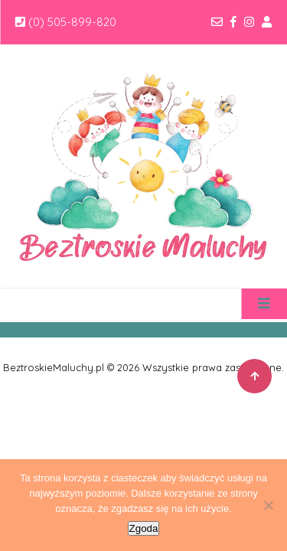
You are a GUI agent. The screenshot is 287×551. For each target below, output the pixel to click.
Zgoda (143, 528)
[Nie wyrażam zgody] (268, 505)
